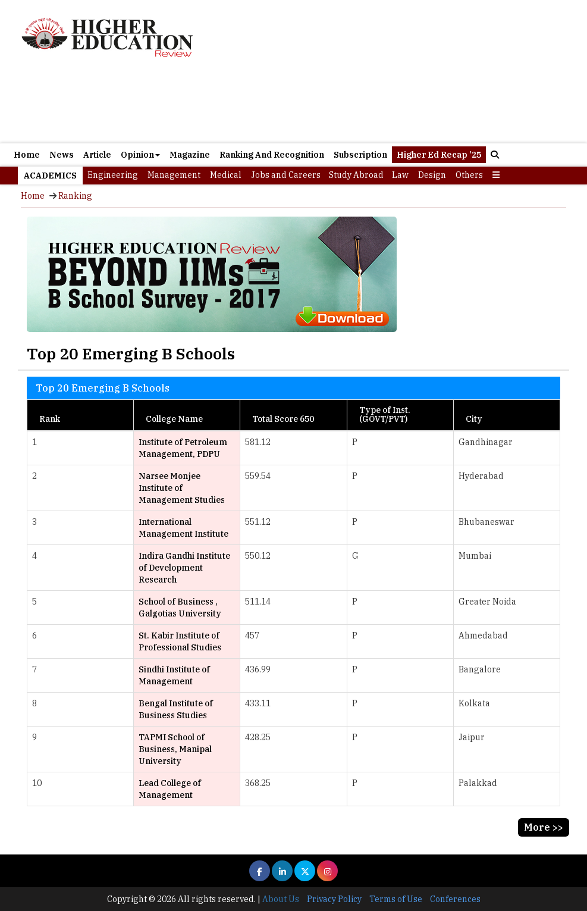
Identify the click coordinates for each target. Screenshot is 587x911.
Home (27, 154)
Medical (225, 175)
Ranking (75, 195)
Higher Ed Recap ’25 (439, 154)
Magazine (189, 154)
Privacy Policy (334, 899)
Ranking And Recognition (271, 154)
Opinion (140, 154)
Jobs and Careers (286, 175)
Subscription (360, 154)
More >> (543, 827)
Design (432, 175)
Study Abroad (356, 175)
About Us (280, 899)
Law (400, 175)
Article (97, 154)
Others (469, 175)
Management (173, 175)
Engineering (112, 175)
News (61, 154)
